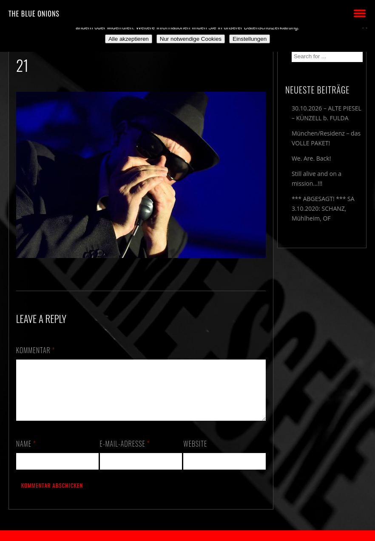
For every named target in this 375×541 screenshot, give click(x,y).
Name (26, 454)
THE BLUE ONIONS (34, 13)
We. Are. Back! (311, 158)
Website (195, 454)
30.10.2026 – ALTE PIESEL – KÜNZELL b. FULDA (326, 113)
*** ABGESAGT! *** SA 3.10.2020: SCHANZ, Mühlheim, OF (323, 208)
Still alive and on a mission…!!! (316, 178)
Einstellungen (250, 39)
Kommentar (35, 350)
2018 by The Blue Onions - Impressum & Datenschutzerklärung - (187, 536)
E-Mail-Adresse (125, 454)
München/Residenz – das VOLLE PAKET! (326, 138)
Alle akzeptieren (128, 39)
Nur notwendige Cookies (191, 39)
